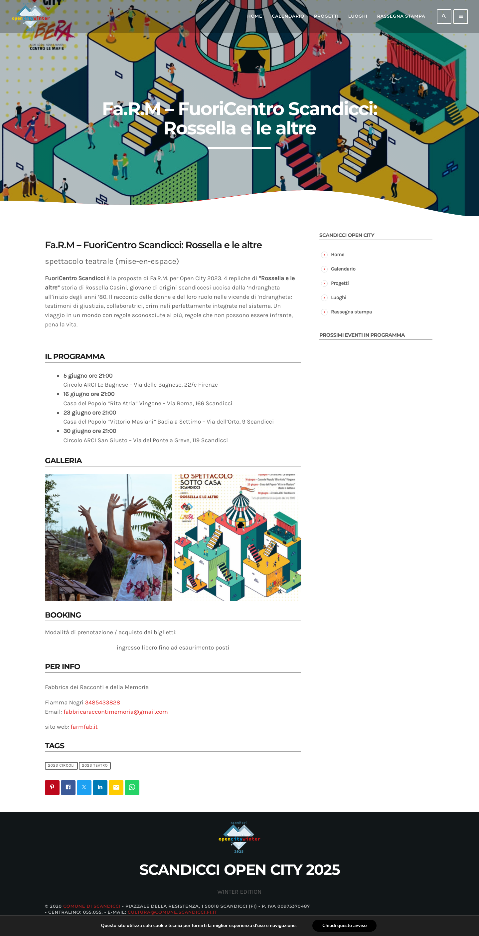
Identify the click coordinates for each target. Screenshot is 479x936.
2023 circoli (61, 765)
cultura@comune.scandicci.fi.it (172, 912)
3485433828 (102, 702)
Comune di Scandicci (91, 906)
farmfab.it (84, 726)
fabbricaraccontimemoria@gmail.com (116, 711)
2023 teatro (95, 765)
